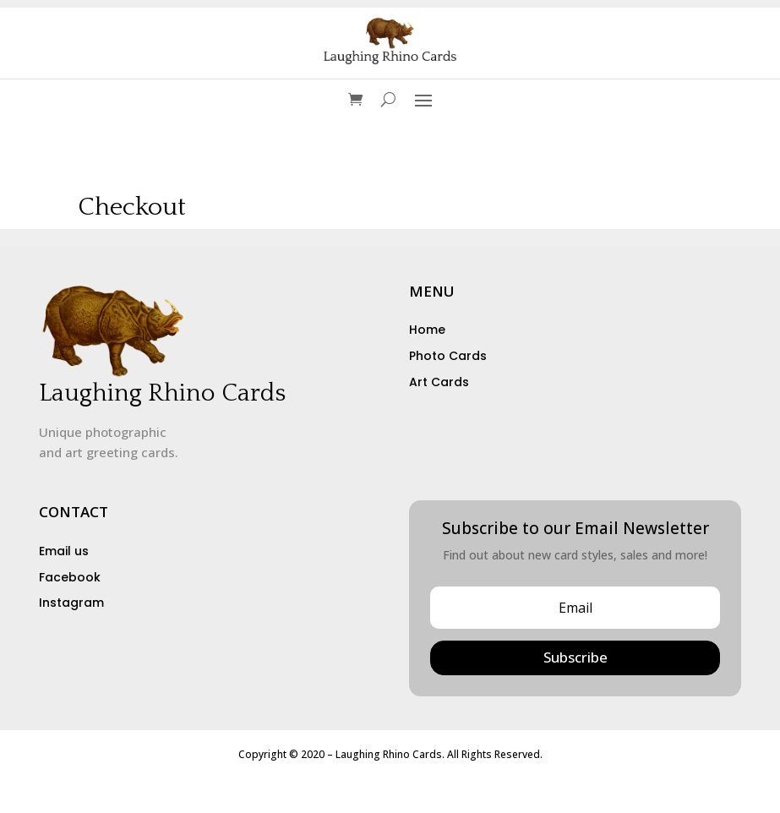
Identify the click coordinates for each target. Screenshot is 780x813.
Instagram (71, 602)
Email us (64, 551)
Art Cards (439, 382)
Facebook (70, 577)
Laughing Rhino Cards (162, 393)
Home (427, 329)
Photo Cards (448, 355)
